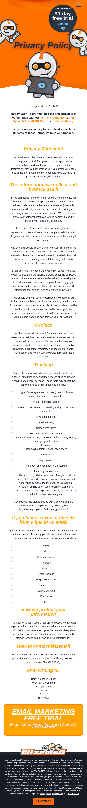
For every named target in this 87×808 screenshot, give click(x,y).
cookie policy (57, 793)
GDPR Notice (73, 793)
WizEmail (19, 5)
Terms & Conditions (54, 117)
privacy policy (45, 793)
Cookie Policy (64, 121)
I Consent (43, 801)
